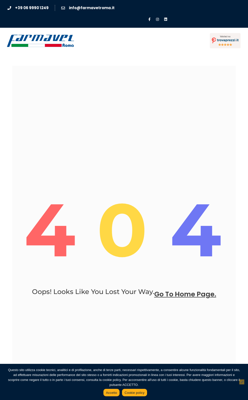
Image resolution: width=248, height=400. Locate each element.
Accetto (111, 393)
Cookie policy (134, 393)
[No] (241, 381)
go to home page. (185, 294)
